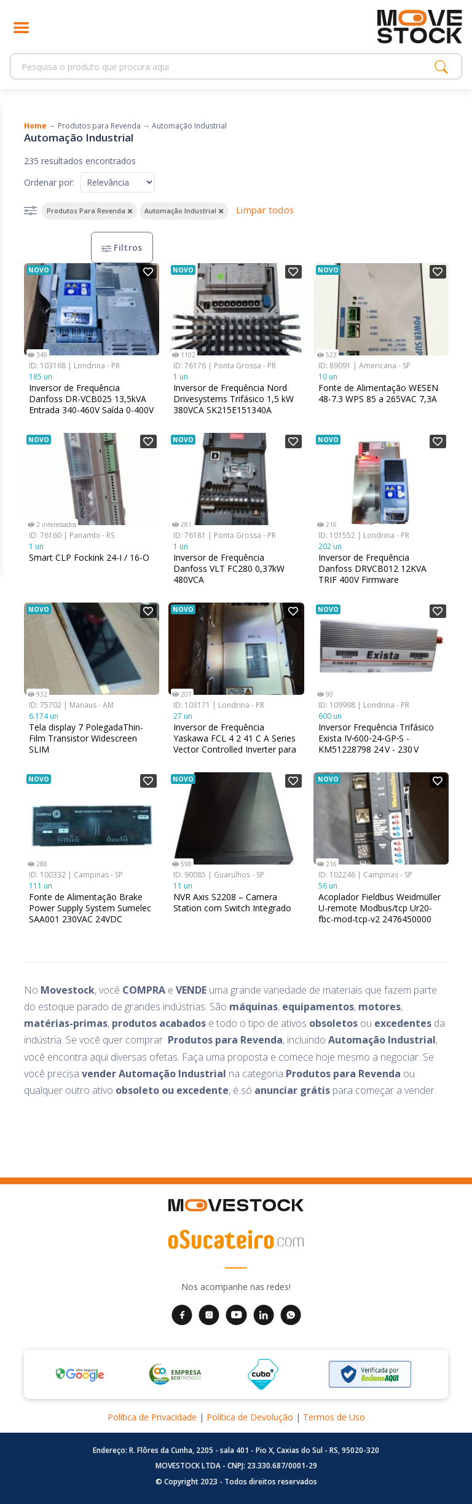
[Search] (225, 67)
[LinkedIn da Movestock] (263, 1313)
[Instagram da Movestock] (209, 1313)
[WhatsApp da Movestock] (290, 1313)
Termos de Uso (334, 1417)
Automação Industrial (189, 126)
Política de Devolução (249, 1417)
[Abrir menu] (21, 27)
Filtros (122, 247)
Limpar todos (265, 210)
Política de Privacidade (152, 1417)
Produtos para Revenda (99, 126)
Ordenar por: (49, 182)
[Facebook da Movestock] (181, 1313)
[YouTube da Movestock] (236, 1313)
